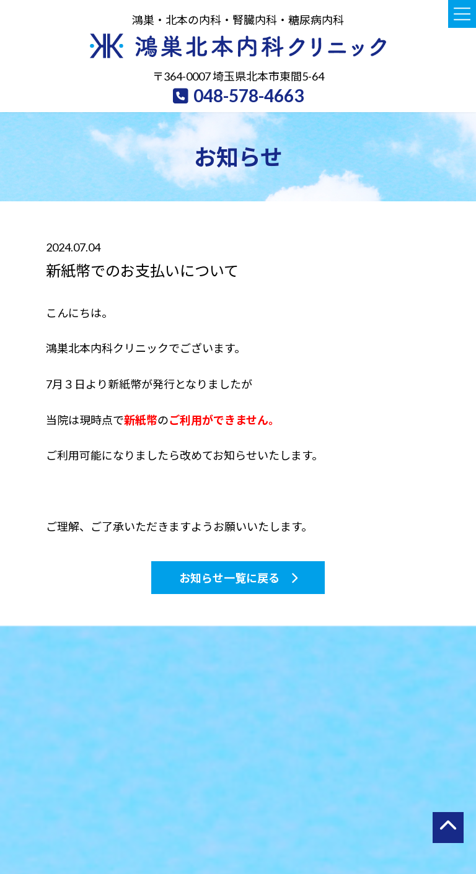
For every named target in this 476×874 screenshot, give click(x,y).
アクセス (333, 821)
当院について (78, 821)
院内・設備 (275, 821)
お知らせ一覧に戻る (229, 581)
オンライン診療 (403, 821)
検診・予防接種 (208, 821)
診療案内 (138, 821)
